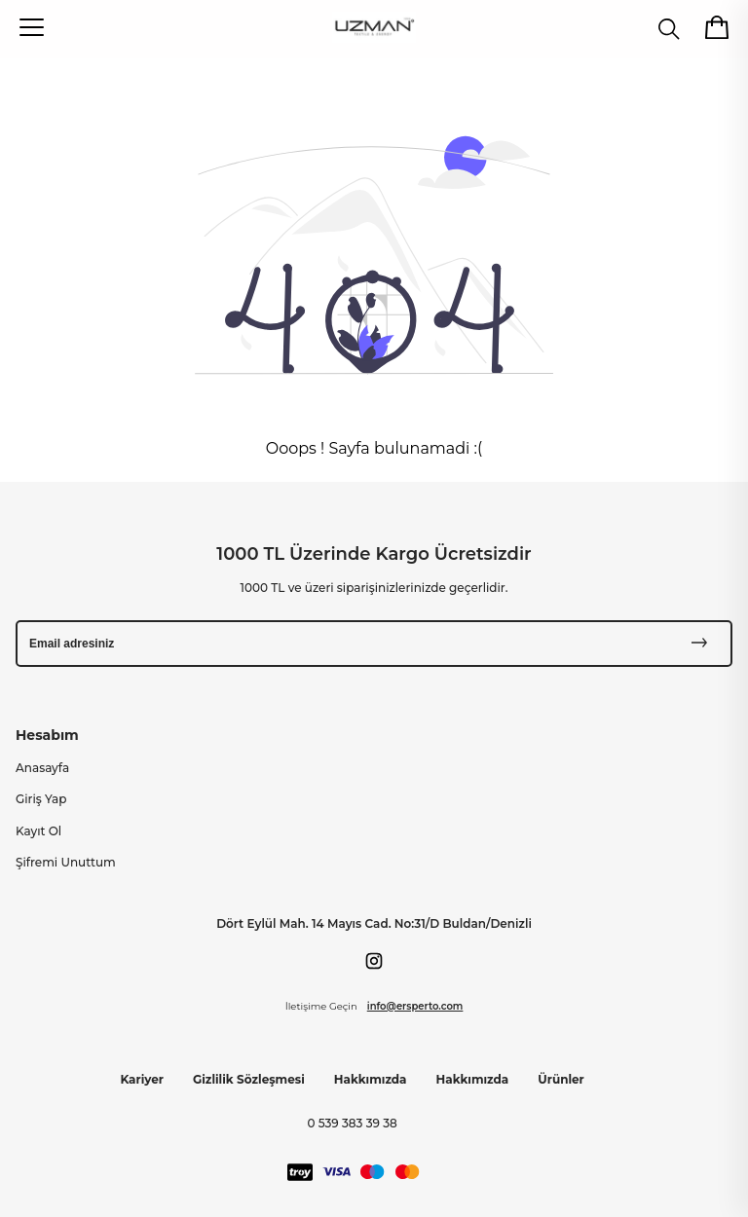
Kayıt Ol (38, 831)
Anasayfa (42, 767)
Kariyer (142, 1079)
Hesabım (47, 735)
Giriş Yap (41, 799)
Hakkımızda (370, 1079)
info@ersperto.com (415, 1006)
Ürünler (561, 1079)
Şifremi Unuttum (66, 862)
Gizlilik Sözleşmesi (249, 1079)
